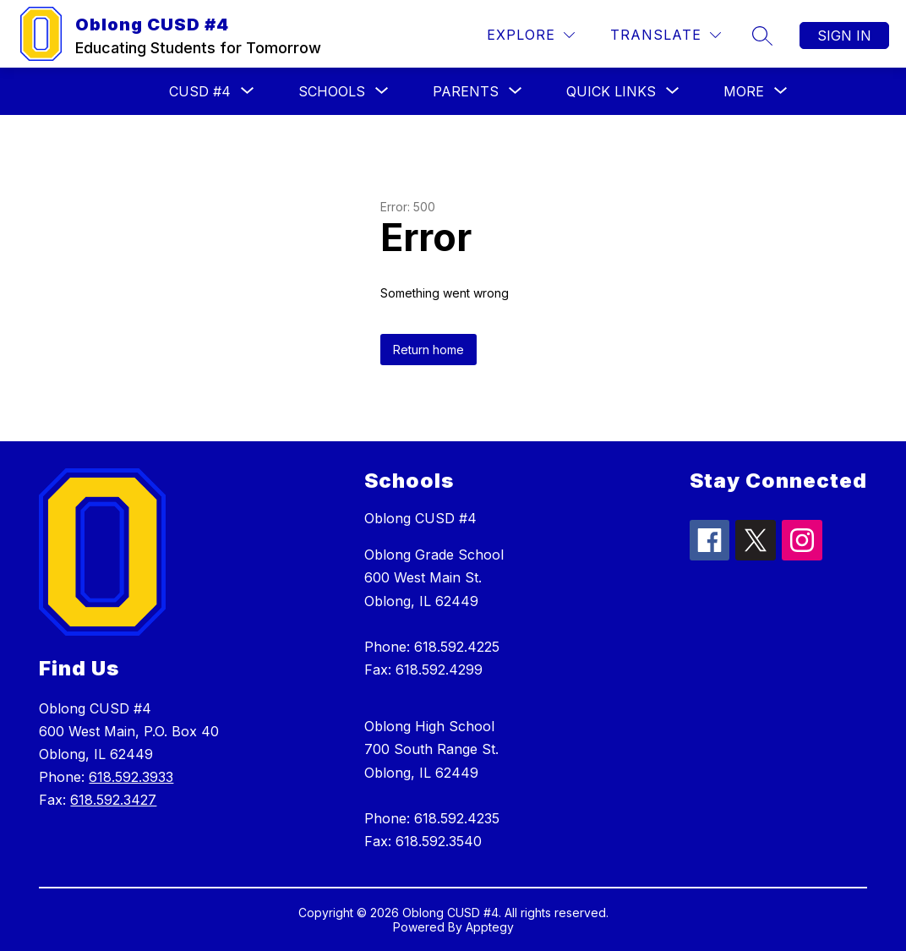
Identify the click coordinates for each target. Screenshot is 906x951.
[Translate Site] (665, 35)
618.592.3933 (131, 776)
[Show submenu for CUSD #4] (200, 91)
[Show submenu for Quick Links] (611, 91)
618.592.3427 (113, 799)
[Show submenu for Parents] (466, 91)
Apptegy (490, 927)
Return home (428, 349)
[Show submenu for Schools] (331, 91)
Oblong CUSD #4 (420, 518)
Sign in (844, 35)
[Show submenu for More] (743, 91)
